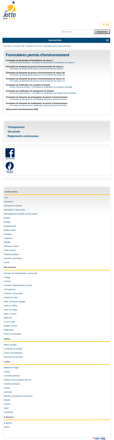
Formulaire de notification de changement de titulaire (30, 91)
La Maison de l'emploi (13, 349)
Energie (7, 222)
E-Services (9, 417)
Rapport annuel (10, 326)
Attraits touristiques (12, 384)
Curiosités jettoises (12, 376)
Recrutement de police (13, 357)
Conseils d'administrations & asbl (18, 285)
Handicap (8, 234)
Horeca (7, 388)
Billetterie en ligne (11, 368)
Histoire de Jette (11, 297)
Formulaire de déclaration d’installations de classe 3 (29, 60)
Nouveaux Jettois (11, 246)
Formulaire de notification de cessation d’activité (28, 85)
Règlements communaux (23, 136)
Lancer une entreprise (13, 353)
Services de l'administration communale (20, 273)
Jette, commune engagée (14, 302)
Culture (7, 372)
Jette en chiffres (10, 306)
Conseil (7, 281)
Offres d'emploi (10, 345)
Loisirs (7, 362)
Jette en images (10, 310)
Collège (7, 277)
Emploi (7, 218)
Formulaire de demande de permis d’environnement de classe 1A (35, 79)
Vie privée (14, 131)
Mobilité (7, 242)
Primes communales (12, 334)
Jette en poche (10, 314)
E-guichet (8, 423)
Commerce (8, 202)
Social (6, 262)
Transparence (16, 127)
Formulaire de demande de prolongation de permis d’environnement (37, 97)
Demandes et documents (14, 210)
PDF (22, 46)
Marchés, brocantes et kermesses (18, 396)
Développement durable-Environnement (21, 214)
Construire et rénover (34, 46)
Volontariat (8, 412)
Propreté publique (11, 254)
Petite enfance (10, 250)
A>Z (5, 198)
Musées (7, 400)
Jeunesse (8, 392)
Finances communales (13, 293)
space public (10, 230)
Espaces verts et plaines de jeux (17, 380)
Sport (6, 408)
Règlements (9, 330)
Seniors (7, 404)
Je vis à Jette (9, 322)
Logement (8, 238)
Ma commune (10, 267)
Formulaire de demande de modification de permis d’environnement (36, 103)
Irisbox (7, 427)
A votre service (11, 192)
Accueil (17, 46)
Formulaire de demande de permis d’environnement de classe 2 (34, 67)
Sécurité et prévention (13, 258)
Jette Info (8, 318)
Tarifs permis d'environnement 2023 (22, 109)
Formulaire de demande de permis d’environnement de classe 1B (35, 73)
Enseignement (10, 226)
